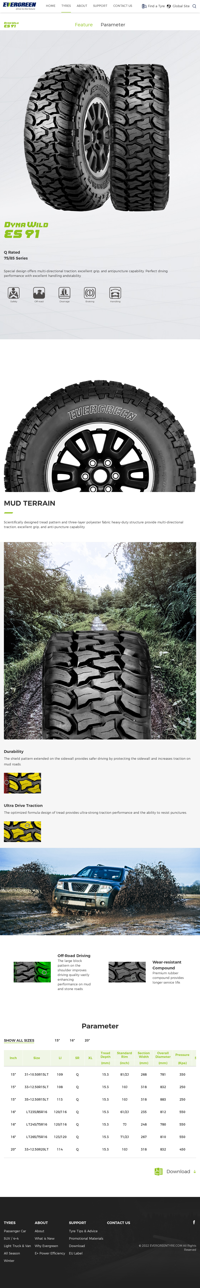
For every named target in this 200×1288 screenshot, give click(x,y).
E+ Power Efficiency (50, 1253)
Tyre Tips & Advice (83, 1231)
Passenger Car (15, 1231)
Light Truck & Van (17, 1246)
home (49, 6)
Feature (84, 24)
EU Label (76, 1253)
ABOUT (81, 6)
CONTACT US (124, 6)
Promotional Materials (86, 1238)
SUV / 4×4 (11, 1238)
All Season (12, 1253)
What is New (44, 1238)
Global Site (181, 6)
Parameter (113, 24)
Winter (9, 1261)
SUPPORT (100, 6)
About (39, 1231)
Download (77, 1246)
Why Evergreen (46, 1246)
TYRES (65, 6)
